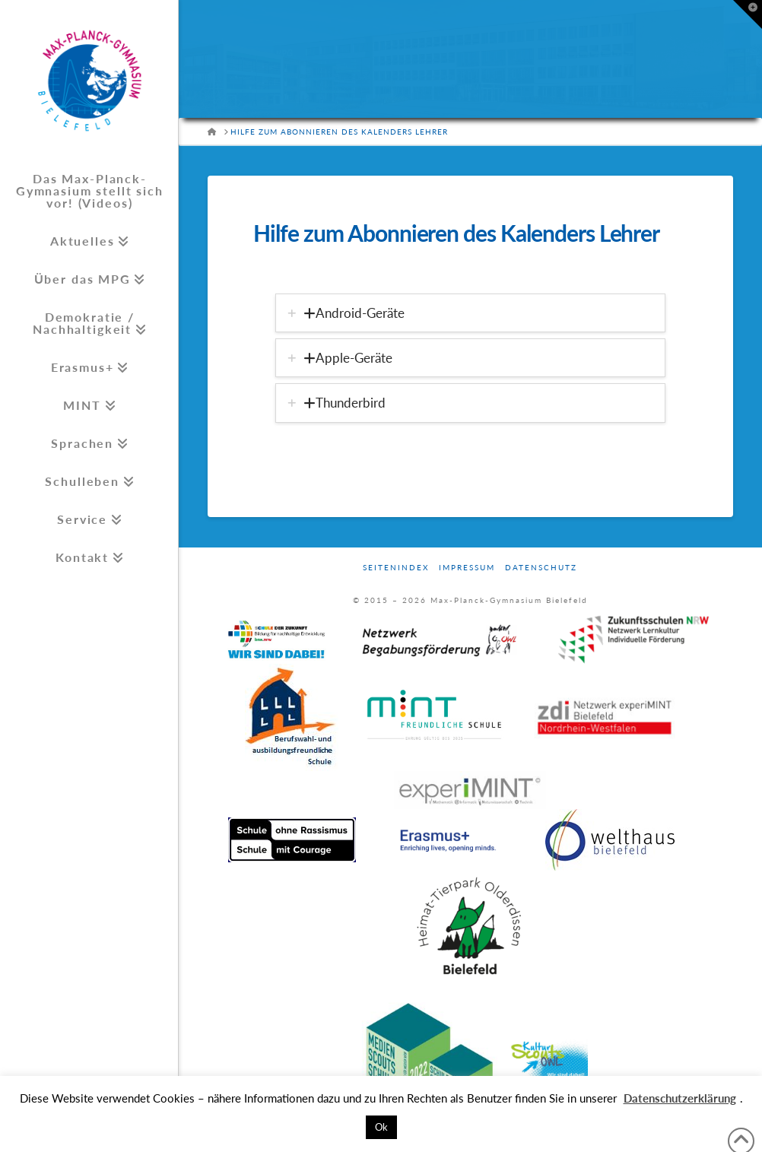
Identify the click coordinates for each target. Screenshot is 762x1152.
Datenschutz (541, 567)
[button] (747, 14)
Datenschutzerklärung (680, 1098)
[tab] (470, 313)
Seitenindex (396, 567)
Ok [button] (381, 1127)
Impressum (467, 567)
